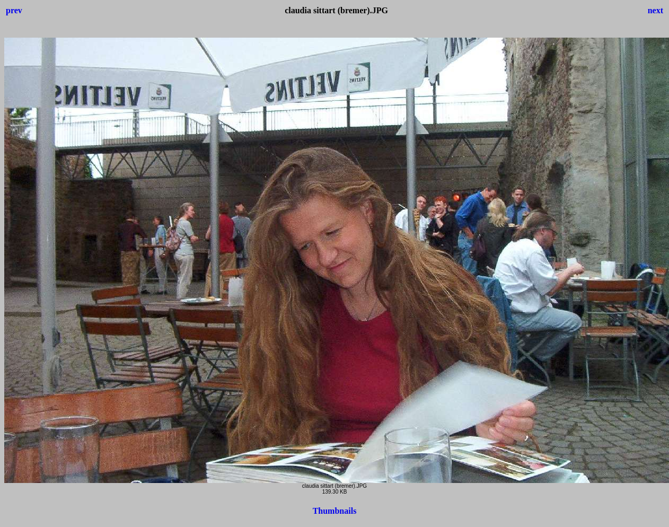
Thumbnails (335, 510)
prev (14, 10)
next (655, 10)
